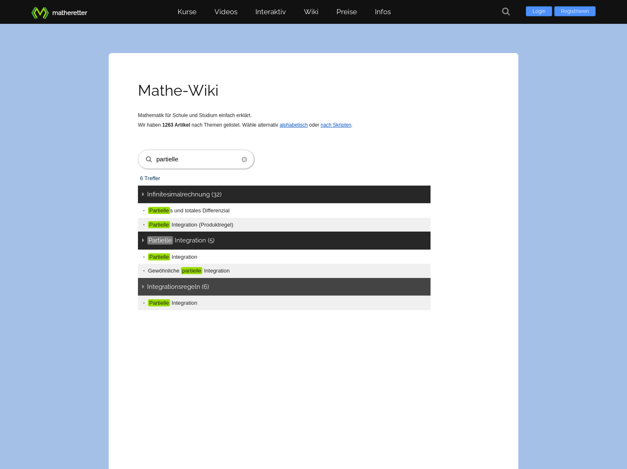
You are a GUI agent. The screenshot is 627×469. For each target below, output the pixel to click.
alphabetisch (294, 125)
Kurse (187, 12)
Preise (346, 12)
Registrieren (575, 11)
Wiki (311, 12)
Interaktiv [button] (270, 12)
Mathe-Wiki (178, 90)
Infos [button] (383, 12)
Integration (172, 256)
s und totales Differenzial (188, 210)
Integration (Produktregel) (190, 224)
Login (539, 11)
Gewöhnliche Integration (188, 270)
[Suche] (505, 11)
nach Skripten (336, 125)
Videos (225, 12)
